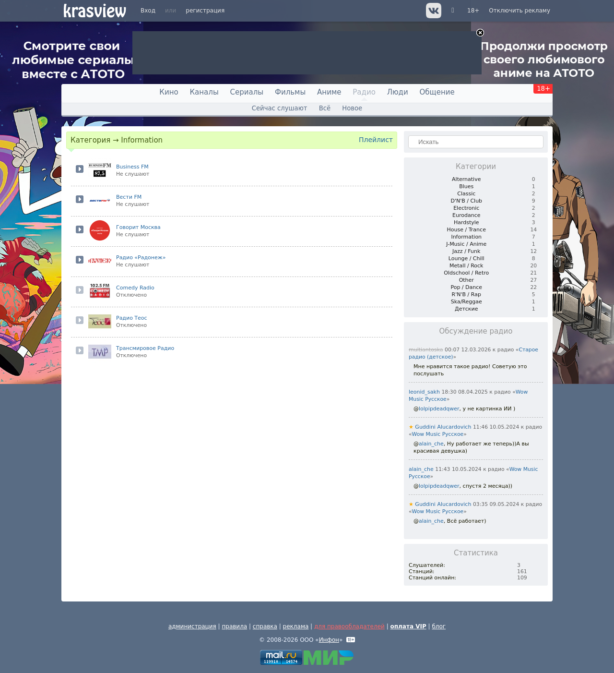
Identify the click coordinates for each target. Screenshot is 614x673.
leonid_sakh (424, 392)
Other (466, 280)
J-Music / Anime (466, 244)
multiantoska (426, 350)
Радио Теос (131, 318)
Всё (325, 108)
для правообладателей (349, 626)
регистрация (205, 10)
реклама (296, 626)
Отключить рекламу (519, 10)
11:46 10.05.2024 (496, 427)
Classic (466, 194)
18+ (473, 10)
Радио (364, 92)
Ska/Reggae (466, 302)
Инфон (329, 640)
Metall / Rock (466, 266)
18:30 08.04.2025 (464, 392)
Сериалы (247, 92)
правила (234, 626)
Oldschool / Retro (466, 273)
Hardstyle (466, 222)
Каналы (203, 92)
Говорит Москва (138, 227)
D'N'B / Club (466, 201)
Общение (437, 92)
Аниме (329, 92)
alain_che (431, 444)
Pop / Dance (466, 287)
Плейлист (376, 140)
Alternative (466, 179)
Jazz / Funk (466, 251)
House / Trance (466, 230)
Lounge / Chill (466, 258)
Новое (352, 108)
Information (466, 237)
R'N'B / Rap (466, 294)
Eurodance (466, 215)
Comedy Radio (135, 288)
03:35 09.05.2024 (496, 504)
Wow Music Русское (438, 434)
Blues (466, 186)
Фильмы (290, 92)
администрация (192, 626)
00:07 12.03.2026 (468, 350)
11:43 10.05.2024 (458, 469)
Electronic (466, 208)
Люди (397, 92)
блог (439, 626)
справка (265, 626)
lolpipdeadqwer (439, 409)
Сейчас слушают (279, 108)
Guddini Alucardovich (440, 427)
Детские (466, 309)
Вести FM (129, 197)
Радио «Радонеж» (140, 257)
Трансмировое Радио (145, 348)
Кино (168, 92)
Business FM (132, 167)
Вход (148, 10)
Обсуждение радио (476, 331)
